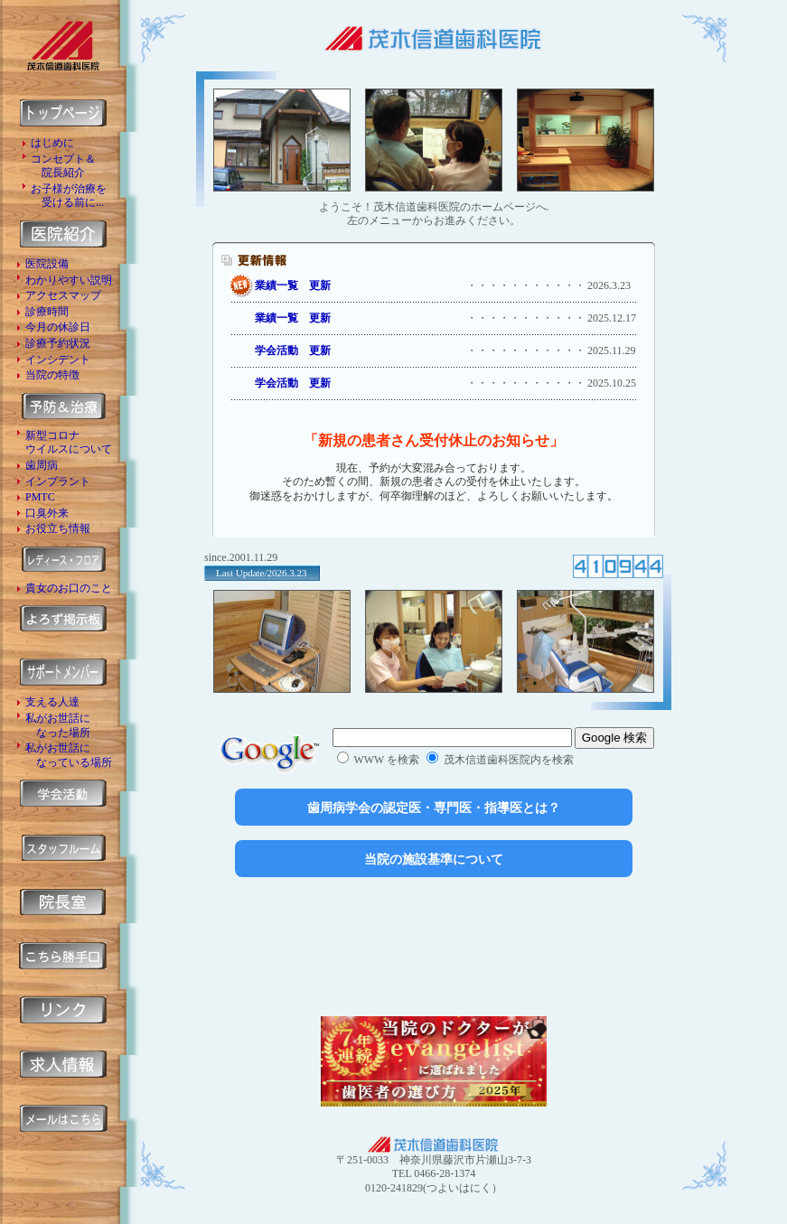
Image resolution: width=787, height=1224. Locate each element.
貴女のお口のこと (68, 588)
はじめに (52, 142)
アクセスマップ (63, 295)
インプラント (57, 481)
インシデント (57, 359)
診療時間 (47, 311)
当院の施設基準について (433, 859)
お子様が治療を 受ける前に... (69, 196)
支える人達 (52, 702)
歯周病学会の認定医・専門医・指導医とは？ (433, 807)
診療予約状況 (57, 343)
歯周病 (41, 465)
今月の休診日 (57, 327)
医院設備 (47, 263)
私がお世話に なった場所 (57, 725)
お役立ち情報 (57, 528)
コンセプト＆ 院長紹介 (63, 166)
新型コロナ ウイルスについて (68, 442)
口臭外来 (47, 513)
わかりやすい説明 (68, 280)
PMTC (40, 497)
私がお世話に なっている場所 (68, 755)
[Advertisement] (433, 947)
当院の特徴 (52, 375)
